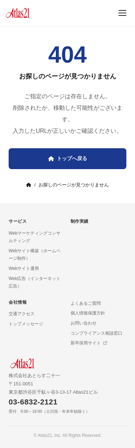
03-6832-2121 (33, 402)
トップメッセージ (26, 323)
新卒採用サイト (89, 342)
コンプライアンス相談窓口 (96, 333)
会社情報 (18, 302)
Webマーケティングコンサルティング (34, 237)
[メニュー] (122, 13)
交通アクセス (22, 313)
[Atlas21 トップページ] (18, 13)
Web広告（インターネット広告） (34, 282)
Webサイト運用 (24, 268)
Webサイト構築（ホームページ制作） (34, 254)
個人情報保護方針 (88, 313)
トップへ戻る (67, 158)
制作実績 (80, 221)
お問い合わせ (83, 323)
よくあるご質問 (86, 303)
